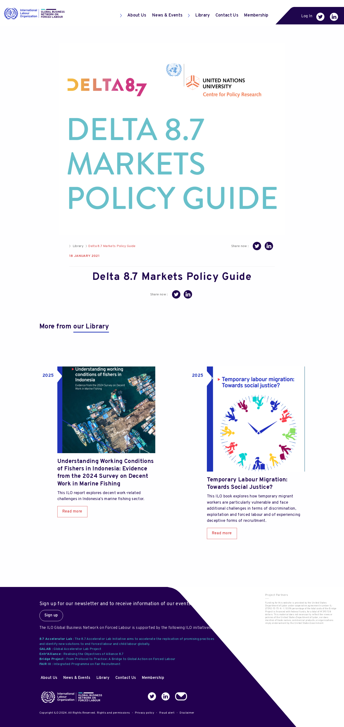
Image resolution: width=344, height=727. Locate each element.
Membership (256, 15)
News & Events (167, 15)
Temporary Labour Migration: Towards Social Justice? (247, 483)
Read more (72, 511)
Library (199, 15)
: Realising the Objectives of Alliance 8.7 (81, 654)
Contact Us (226, 15)
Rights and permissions (113, 713)
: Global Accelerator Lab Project (70, 649)
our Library (91, 326)
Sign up (51, 615)
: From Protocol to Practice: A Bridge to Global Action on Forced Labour (107, 659)
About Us (133, 15)
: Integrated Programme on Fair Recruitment (79, 664)
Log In (306, 16)
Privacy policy (144, 713)
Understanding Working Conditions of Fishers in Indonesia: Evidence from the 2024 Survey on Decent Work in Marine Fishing (105, 473)
